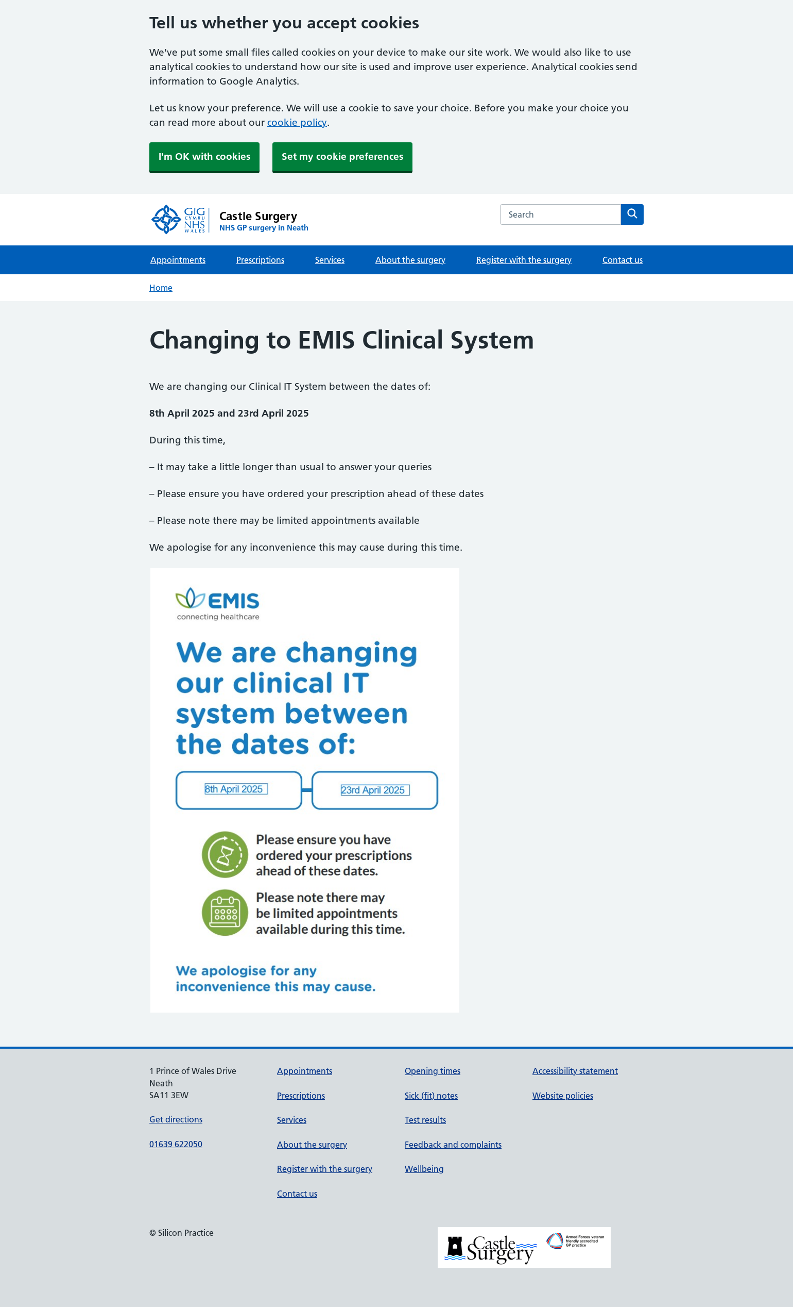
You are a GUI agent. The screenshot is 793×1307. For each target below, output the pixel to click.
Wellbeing (424, 1169)
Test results (425, 1120)
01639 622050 (175, 1144)
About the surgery (410, 260)
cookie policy (297, 122)
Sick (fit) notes (431, 1095)
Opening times (432, 1071)
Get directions (175, 1119)
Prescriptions (260, 260)
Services (329, 260)
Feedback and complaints (453, 1144)
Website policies (562, 1095)
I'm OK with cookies (204, 156)
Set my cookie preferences (342, 156)
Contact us (622, 260)
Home (161, 288)
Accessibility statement (575, 1071)
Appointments (177, 260)
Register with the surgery (524, 260)
